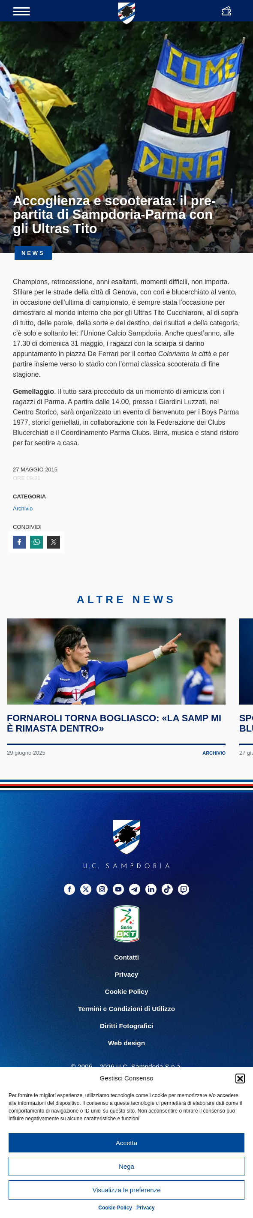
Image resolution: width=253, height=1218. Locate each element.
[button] (240, 1078)
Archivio (23, 508)
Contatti (126, 986)
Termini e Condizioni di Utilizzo (126, 1038)
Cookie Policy (115, 1208)
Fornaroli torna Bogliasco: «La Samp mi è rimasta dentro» (110, 753)
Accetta (126, 1142)
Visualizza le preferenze (127, 1190)
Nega (126, 1166)
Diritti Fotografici (126, 1055)
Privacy (145, 1208)
